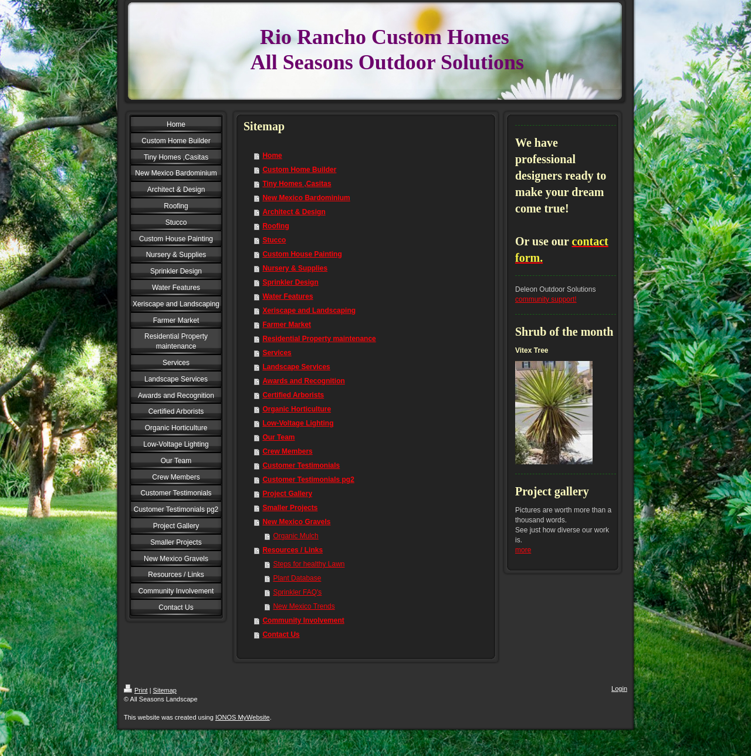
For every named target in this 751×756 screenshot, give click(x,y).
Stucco (274, 240)
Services (276, 353)
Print (136, 690)
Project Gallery (287, 494)
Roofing (275, 226)
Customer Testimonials (301, 465)
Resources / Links (292, 550)
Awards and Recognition (303, 381)
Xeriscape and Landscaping (309, 310)
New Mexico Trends (303, 606)
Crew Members (287, 451)
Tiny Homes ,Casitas (296, 184)
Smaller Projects (289, 508)
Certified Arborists (293, 395)
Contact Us (280, 634)
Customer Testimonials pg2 (308, 479)
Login (619, 688)
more (523, 550)
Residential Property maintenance (319, 339)
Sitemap (165, 690)
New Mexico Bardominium (306, 198)
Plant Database (297, 578)
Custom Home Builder (299, 170)
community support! (546, 299)
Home (272, 155)
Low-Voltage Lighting (297, 423)
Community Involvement (303, 620)
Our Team (278, 437)
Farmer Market (286, 324)
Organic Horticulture (296, 409)
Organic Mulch (295, 536)
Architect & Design (293, 212)
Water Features (287, 296)
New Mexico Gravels (296, 522)
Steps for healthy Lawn (308, 564)
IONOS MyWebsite (242, 717)
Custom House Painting (301, 254)
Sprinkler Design (290, 282)
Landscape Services (296, 367)
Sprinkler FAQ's (297, 592)
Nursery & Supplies (294, 268)
